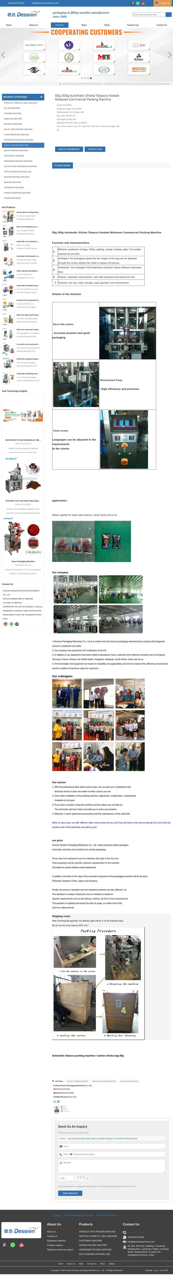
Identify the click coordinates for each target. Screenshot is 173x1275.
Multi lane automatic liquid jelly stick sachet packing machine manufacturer (28, 330)
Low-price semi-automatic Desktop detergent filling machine (28, 344)
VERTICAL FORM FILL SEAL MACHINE (20, 103)
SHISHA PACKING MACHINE (89, 84)
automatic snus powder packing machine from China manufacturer (28, 241)
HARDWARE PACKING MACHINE (18, 161)
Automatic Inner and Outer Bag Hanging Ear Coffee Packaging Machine (23, 501)
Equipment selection (56, 1241)
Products (60, 25)
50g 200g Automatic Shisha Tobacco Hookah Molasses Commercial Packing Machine (100, 1139)
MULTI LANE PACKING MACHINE (18, 129)
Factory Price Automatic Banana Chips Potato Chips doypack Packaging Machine (28, 300)
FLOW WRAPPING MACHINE (16, 135)
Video (77, 1264)
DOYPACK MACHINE (13, 124)
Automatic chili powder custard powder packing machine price (28, 256)
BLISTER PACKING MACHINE (16, 177)
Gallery (127, 1264)
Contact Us (162, 25)
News (84, 25)
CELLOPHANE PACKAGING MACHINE (20, 166)
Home (9, 25)
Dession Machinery (111, 1215)
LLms (156, 1271)
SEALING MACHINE (12, 182)
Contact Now (95, 149)
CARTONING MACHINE (14, 156)
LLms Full (164, 1271)
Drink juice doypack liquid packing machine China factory (28, 359)
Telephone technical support (60, 1250)
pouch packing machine (129, 1081)
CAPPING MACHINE (12, 113)
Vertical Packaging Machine (77, 1081)
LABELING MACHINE (13, 119)
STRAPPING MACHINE (14, 188)
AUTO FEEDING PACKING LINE (17, 172)
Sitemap (148, 1271)
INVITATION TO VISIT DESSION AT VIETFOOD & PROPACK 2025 (23, 440)
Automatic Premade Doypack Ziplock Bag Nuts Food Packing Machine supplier (28, 286)
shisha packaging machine (76, 1215)
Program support (55, 1245)
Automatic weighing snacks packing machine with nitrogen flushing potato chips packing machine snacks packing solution (28, 374)
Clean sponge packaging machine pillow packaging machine (28, 271)
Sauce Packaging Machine (23, 561)
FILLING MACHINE (12, 108)
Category (72, 84)
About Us (33, 25)
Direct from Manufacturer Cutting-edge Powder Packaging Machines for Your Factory (28, 227)
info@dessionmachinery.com (45, 3)
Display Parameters (69, 149)
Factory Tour (133, 25)
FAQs (107, 25)
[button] (82, 78)
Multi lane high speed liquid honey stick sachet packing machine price (28, 315)
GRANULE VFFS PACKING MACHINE (97, 1232)
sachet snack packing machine (104, 1081)
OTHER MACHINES (12, 198)
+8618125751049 (16, 3)
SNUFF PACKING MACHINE (16, 150)
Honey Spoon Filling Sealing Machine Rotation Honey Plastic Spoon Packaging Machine (28, 212)
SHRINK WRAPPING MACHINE (17, 193)
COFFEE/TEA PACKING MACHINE (18, 140)
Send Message (70, 1193)
